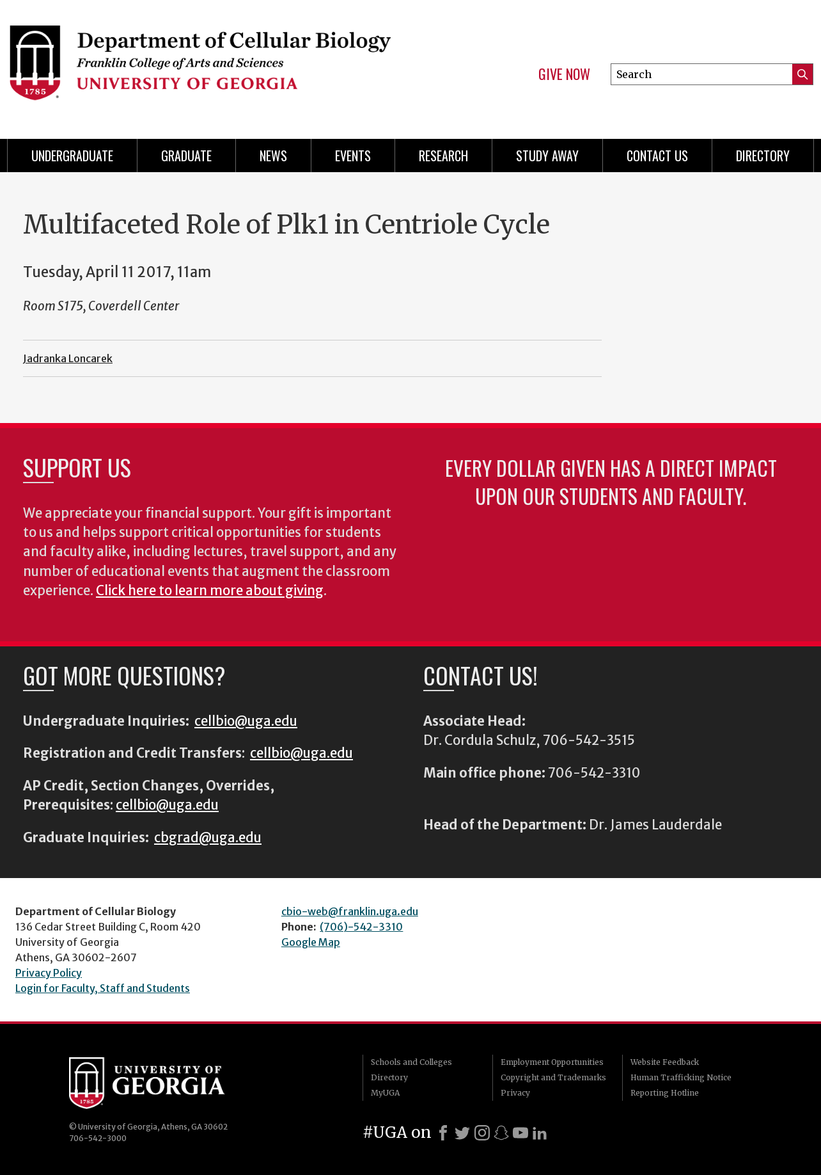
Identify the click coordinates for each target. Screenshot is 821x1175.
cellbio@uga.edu (245, 721)
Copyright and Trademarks (553, 1077)
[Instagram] (482, 1132)
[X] (462, 1132)
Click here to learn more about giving (210, 590)
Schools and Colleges (411, 1062)
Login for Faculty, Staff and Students (102, 988)
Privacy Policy (48, 972)
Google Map (310, 942)
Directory (763, 155)
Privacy (515, 1093)
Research (443, 155)
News (273, 155)
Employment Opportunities (552, 1062)
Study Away (547, 155)
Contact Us (657, 155)
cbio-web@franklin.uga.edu (349, 911)
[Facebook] (443, 1132)
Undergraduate (72, 155)
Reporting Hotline (664, 1093)
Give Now (564, 74)
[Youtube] (520, 1132)
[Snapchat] (501, 1132)
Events (353, 155)
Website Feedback (664, 1062)
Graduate (186, 155)
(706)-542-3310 (361, 926)
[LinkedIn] (539, 1132)
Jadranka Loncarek (68, 358)
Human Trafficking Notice (680, 1077)
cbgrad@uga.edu (208, 837)
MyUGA (385, 1093)
